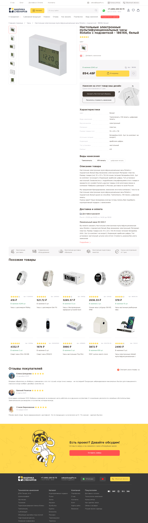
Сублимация (22, 512)
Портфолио (75, 493)
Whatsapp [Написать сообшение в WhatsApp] (88, 479)
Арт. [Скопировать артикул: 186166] (130, 68)
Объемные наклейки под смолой (30, 515)
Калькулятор (114, 3)
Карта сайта (75, 505)
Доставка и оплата (92, 493)
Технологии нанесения (93, 496)
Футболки (52, 505)
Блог (73, 502)
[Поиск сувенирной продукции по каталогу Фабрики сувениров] (96, 10)
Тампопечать (87, 160)
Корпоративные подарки (58, 493)
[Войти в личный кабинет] (128, 10)
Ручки (51, 496)
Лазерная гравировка (26, 521)
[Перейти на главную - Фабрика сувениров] (27, 479)
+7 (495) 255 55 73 (116, 9)
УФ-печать (101, 160)
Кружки (52, 502)
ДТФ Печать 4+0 (24, 493)
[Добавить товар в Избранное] (133, 74)
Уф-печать (22, 499)
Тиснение (21, 502)
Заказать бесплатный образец (99, 94)
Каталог (37, 11)
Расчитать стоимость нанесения (98, 100)
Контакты (74, 499)
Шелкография (23, 496)
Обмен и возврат (91, 505)
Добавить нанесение (90, 55)
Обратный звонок (131, 3)
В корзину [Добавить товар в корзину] (114, 73)
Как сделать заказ (92, 502)
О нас (73, 496)
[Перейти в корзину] (138, 10)
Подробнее (85, 242)
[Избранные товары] (133, 10)
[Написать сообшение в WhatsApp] (103, 10)
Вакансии (74, 509)
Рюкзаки (52, 515)
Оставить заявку (94, 453)
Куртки (51, 509)
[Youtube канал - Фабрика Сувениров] (103, 479)
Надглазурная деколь (26, 518)
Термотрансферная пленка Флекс (31, 505)
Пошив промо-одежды (110, 17)
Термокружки (54, 518)
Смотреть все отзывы (128, 370)
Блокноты (52, 512)
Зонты (51, 499)
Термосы (52, 521)
